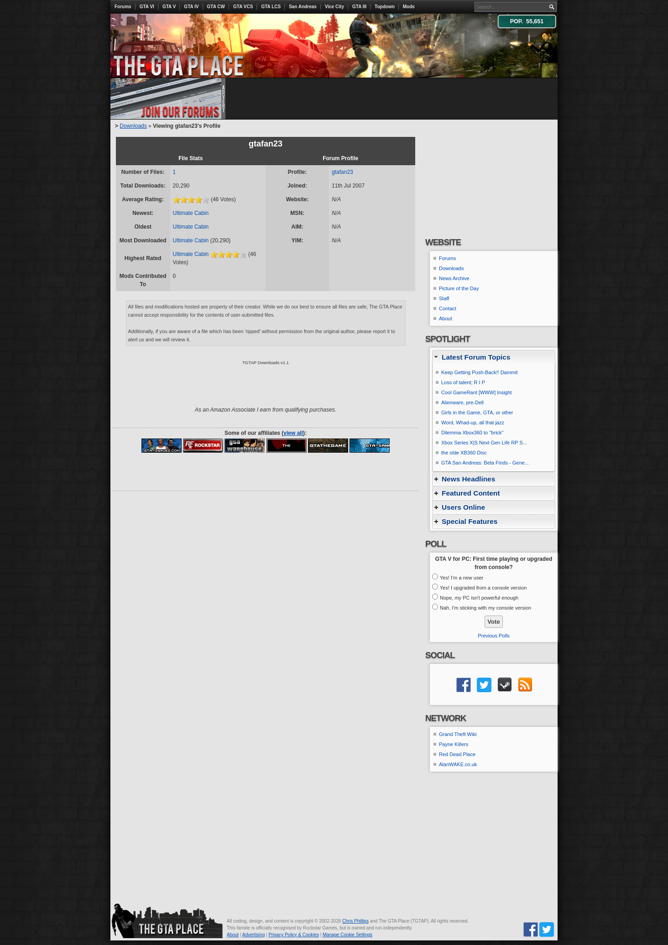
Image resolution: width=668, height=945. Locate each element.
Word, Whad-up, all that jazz (472, 422)
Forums (123, 6)
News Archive (454, 278)
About (445, 318)
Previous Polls (494, 635)
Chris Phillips (355, 921)
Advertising (253, 934)
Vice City (334, 6)
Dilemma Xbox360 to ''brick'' (472, 432)
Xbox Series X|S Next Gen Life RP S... (484, 442)
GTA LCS (271, 6)
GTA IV (191, 6)
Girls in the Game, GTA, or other (477, 412)
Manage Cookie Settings (347, 934)
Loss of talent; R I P (463, 382)
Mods (409, 6)
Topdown (385, 6)
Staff (444, 298)
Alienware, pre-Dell (462, 402)
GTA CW (216, 6)
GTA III (359, 6)
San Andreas (303, 6)
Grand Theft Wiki (457, 734)
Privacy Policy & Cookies (293, 934)
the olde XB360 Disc (464, 452)
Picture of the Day (459, 288)
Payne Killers (453, 744)
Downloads (133, 126)
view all (293, 433)
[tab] (493, 357)
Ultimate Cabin (191, 213)
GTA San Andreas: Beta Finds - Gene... (485, 462)
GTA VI (147, 6)
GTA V (169, 6)
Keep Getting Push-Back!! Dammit (479, 372)
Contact (447, 308)
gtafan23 (342, 172)
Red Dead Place (457, 754)
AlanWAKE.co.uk (458, 764)
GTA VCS (243, 6)
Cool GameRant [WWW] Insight (476, 392)
